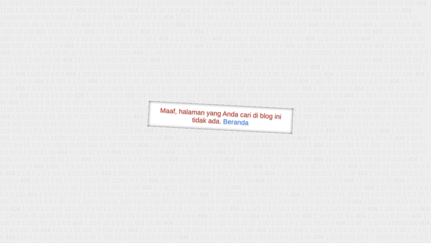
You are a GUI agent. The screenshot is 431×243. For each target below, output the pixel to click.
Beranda (236, 121)
